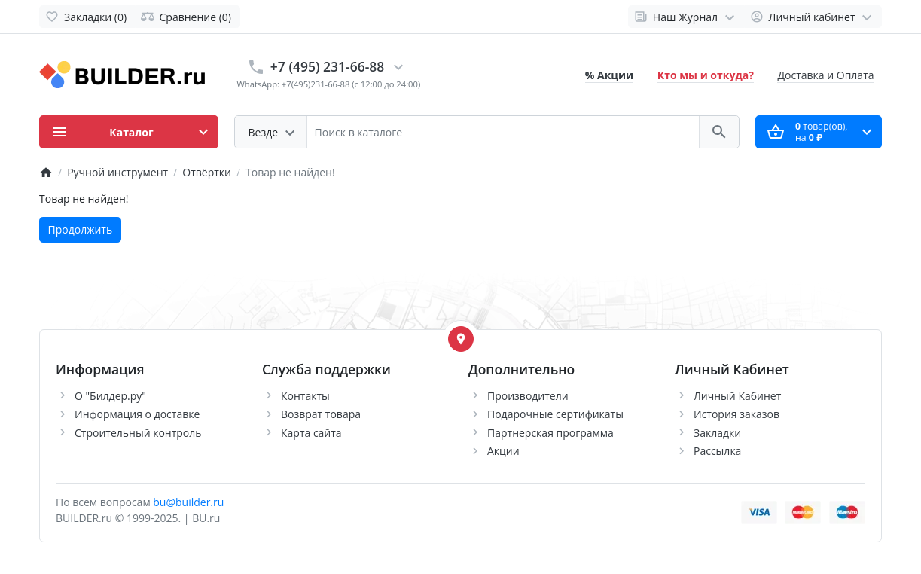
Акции (503, 451)
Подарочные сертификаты (555, 414)
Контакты (305, 396)
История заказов (736, 414)
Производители (528, 396)
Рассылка (717, 451)
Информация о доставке (137, 414)
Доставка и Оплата (825, 75)
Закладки (717, 433)
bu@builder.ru (188, 502)
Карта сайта (311, 433)
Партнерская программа (550, 433)
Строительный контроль (138, 433)
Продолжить (80, 229)
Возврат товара (321, 414)
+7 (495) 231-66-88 (327, 66)
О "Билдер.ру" (110, 396)
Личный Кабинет (737, 396)
